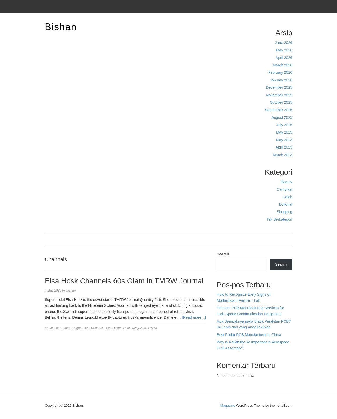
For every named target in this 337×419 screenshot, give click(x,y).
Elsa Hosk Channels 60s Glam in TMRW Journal (124, 281)
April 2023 (284, 147)
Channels (98, 328)
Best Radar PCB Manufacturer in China (249, 335)
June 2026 (283, 43)
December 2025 (279, 87)
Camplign (284, 189)
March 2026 (282, 65)
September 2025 (278, 110)
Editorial (285, 204)
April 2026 (284, 58)
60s (86, 328)
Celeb (287, 197)
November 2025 (279, 95)
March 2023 (282, 155)
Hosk (126, 328)
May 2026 (284, 50)
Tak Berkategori (279, 219)
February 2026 (280, 72)
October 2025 (281, 102)
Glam (118, 328)
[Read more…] (194, 317)
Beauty (286, 182)
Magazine (139, 328)
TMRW (152, 328)
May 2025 (284, 132)
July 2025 (284, 125)
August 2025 (281, 117)
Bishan (61, 27)
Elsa (109, 328)
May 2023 (284, 140)
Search (223, 254)
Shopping (284, 212)
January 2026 (281, 80)
